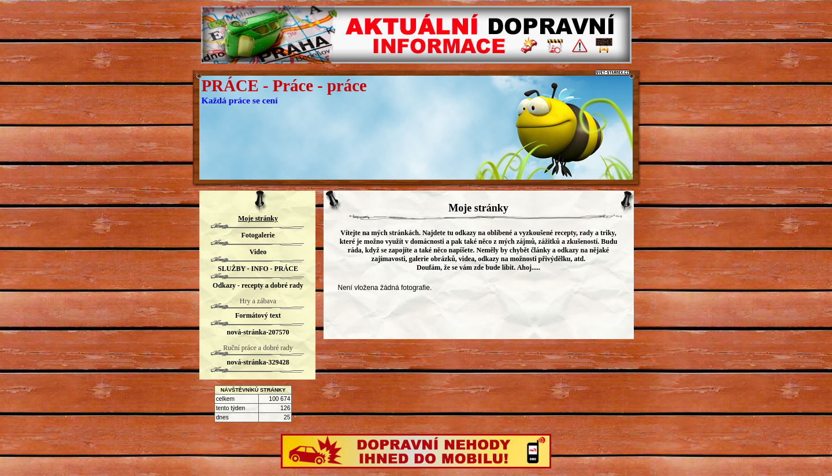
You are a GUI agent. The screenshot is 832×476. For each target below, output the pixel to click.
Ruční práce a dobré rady (258, 348)
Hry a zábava (258, 301)
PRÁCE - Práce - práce (284, 85)
